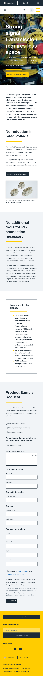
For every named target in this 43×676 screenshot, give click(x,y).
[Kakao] (15, 649)
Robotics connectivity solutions (17, 18)
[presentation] (23, 3)
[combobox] (20, 564)
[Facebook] (10, 649)
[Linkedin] (5, 649)
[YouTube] (20, 649)
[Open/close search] (24, 10)
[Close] (38, 3)
